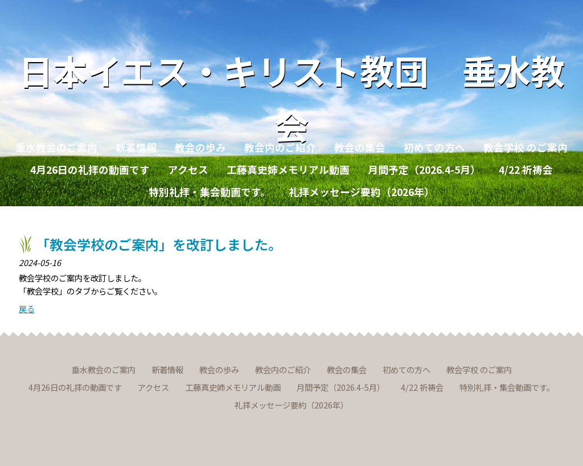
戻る (27, 308)
